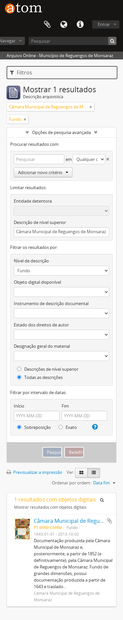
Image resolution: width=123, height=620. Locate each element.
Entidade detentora (33, 201)
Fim (65, 406)
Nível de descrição (31, 261)
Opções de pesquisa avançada (61, 132)
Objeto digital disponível (37, 282)
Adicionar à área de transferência (109, 521)
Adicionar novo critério (43, 172)
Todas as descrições (40, 377)
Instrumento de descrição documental (51, 303)
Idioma (63, 24)
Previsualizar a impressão (34, 472)
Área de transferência (47, 24)
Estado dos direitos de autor (41, 325)
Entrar (104, 24)
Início (19, 406)
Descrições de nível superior (47, 369)
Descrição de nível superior (40, 222)
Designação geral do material (42, 346)
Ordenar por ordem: (71, 483)
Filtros (21, 72)
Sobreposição (34, 427)
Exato (67, 427)
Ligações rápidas (80, 24)
